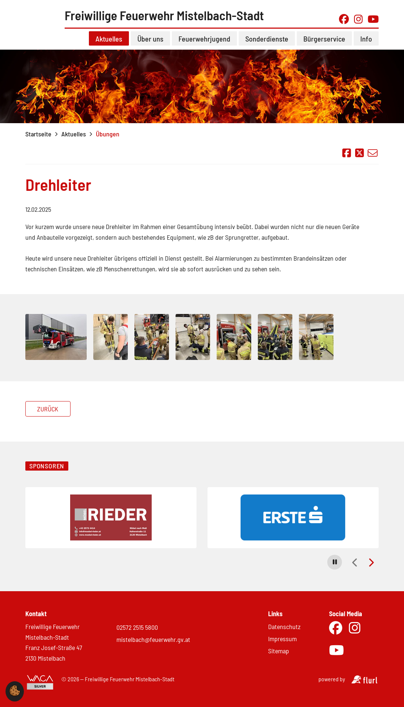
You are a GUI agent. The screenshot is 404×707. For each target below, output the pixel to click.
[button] (334, 562)
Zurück (47, 414)
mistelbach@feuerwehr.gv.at (153, 639)
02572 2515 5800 (137, 627)
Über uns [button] (150, 43)
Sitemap (278, 651)
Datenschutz (284, 626)
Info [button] (366, 43)
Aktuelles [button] (108, 43)
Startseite (38, 139)
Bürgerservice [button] (324, 43)
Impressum (282, 639)
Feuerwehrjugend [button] (204, 43)
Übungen (107, 139)
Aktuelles (73, 139)
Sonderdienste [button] (266, 43)
